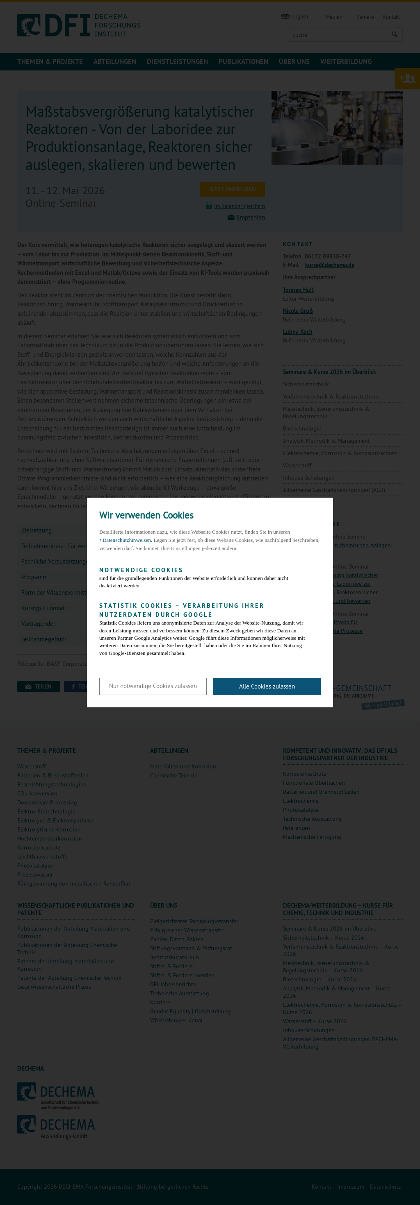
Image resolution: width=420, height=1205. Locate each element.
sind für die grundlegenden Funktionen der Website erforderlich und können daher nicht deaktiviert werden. (203, 577)
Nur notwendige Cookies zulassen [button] (153, 686)
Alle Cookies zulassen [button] (267, 686)
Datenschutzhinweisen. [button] (127, 540)
